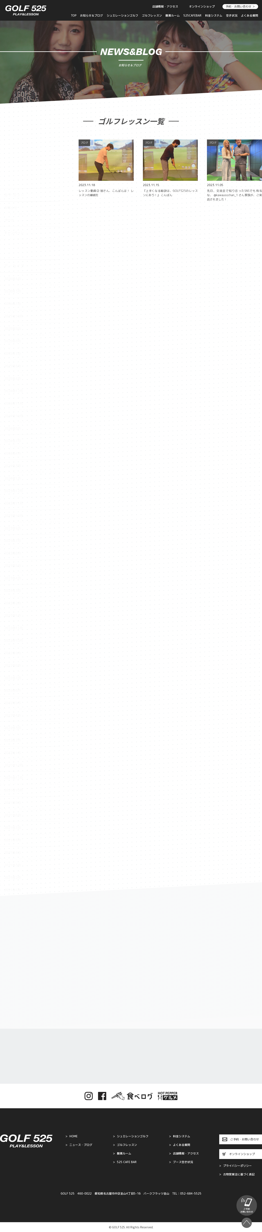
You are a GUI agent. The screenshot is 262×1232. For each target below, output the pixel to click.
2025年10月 (13, 269)
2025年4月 (12, 331)
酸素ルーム (172, 15)
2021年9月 (12, 755)
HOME (72, 1136)
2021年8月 (12, 768)
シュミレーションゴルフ (122, 15)
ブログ (9, 173)
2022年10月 (13, 593)
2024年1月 (12, 431)
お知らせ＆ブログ (91, 15)
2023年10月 (13, 468)
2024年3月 (12, 418)
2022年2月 (12, 693)
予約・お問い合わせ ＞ (240, 6)
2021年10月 (13, 743)
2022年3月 (12, 680)
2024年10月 (13, 368)
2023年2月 (12, 556)
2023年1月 (12, 568)
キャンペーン (14, 185)
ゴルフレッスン (152, 15)
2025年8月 (12, 294)
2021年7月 (12, 780)
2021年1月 (12, 843)
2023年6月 (12, 506)
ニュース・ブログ (79, 1145)
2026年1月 (12, 256)
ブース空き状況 (181, 1162)
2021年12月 (13, 718)
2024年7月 (12, 393)
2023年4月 (12, 531)
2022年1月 (12, 705)
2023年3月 (12, 543)
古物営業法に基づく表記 (237, 1174)
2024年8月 (12, 381)
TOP (74, 15)
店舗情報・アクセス (165, 6)
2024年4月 (12, 406)
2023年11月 (13, 456)
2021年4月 (12, 805)
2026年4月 (12, 231)
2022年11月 (13, 581)
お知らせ (10, 160)
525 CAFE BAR (125, 1162)
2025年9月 (12, 281)
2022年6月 (12, 643)
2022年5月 (12, 655)
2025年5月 (12, 319)
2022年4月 (12, 668)
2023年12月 (13, 443)
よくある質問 (249, 15)
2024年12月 (13, 344)
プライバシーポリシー (235, 1166)
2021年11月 (13, 730)
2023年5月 (12, 518)
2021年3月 (12, 818)
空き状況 (231, 15)
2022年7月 (12, 630)
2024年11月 (13, 356)
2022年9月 (12, 606)
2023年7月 (12, 493)
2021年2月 (12, 830)
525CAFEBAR (192, 15)
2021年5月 (12, 793)
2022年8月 (12, 618)
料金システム (213, 15)
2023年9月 (12, 481)
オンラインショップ (202, 6)
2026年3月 (12, 244)
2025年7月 (12, 306)
